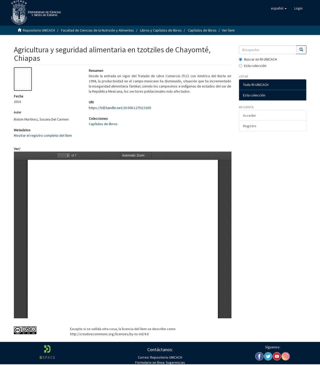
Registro (249, 126)
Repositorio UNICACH (39, 30)
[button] (278, 8)
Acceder (249, 115)
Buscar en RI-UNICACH (258, 59)
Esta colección (252, 65)
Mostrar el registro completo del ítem (43, 135)
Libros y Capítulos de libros (161, 30)
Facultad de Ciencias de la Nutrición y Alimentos (97, 30)
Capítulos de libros (202, 30)
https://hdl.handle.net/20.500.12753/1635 (120, 107)
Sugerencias (175, 362)
